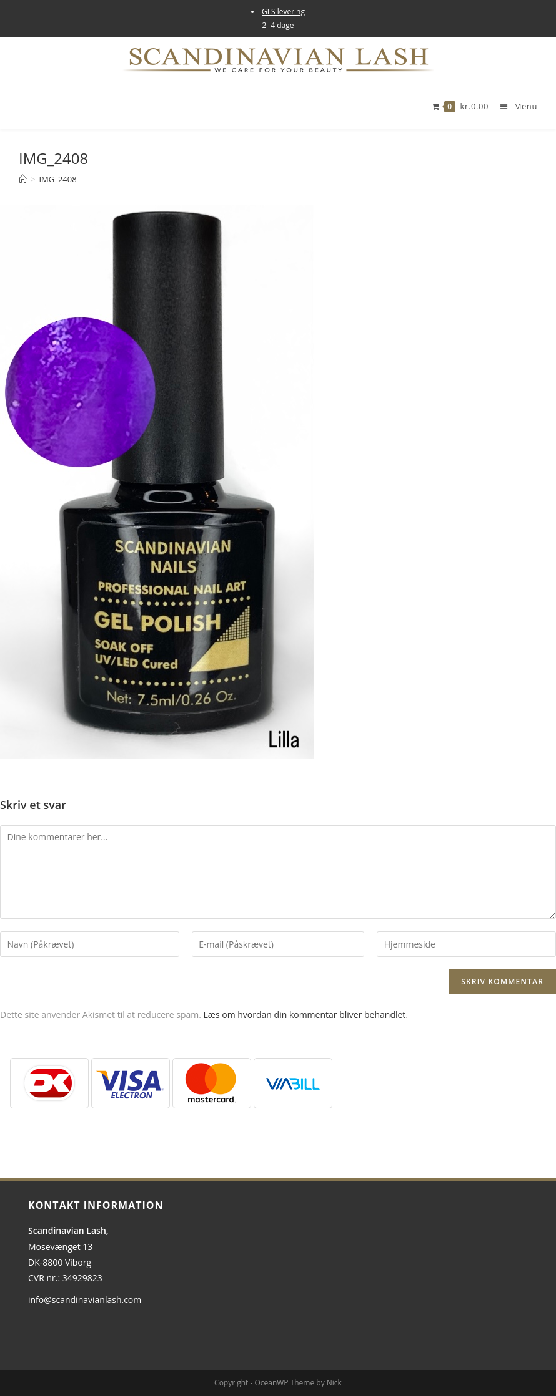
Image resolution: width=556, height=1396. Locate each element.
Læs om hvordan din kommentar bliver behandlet (305, 1014)
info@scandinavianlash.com (84, 1300)
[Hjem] (23, 179)
